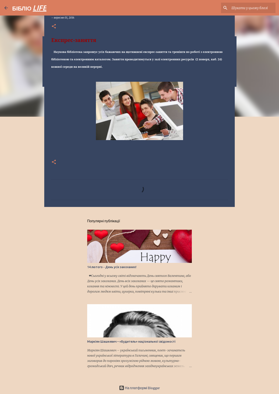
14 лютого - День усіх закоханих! (111, 267)
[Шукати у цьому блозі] (253, 8)
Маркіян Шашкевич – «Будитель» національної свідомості (131, 341)
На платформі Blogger (139, 388)
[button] (53, 27)
